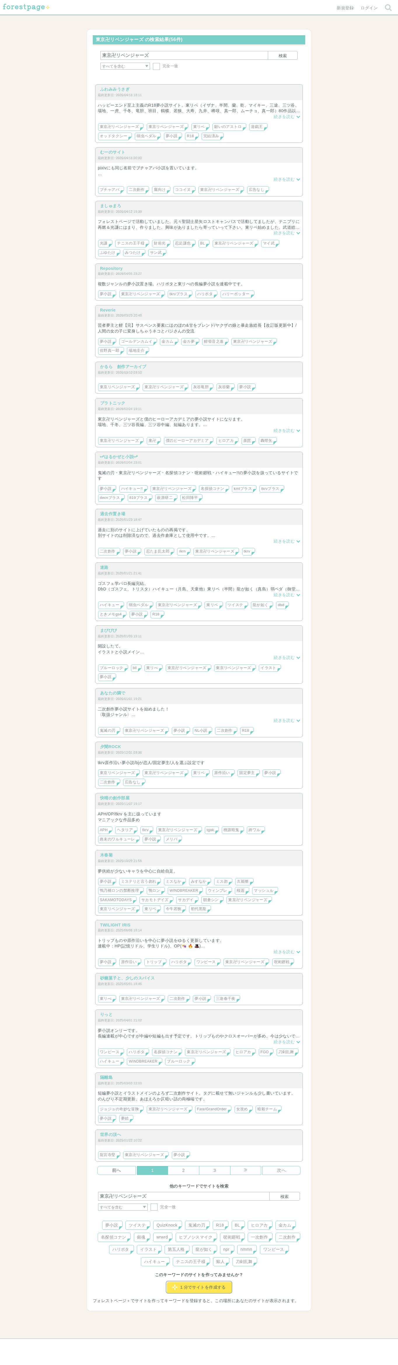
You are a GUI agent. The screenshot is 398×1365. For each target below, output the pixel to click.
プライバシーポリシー (262, 1345)
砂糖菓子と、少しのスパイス (127, 978)
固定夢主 (247, 773)
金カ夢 (189, 342)
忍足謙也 (183, 243)
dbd (281, 605)
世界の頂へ (110, 1134)
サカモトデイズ (155, 900)
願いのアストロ (228, 127)
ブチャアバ (109, 190)
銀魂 (141, 1237)
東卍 (152, 441)
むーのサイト (112, 152)
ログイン (369, 8)
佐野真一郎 (109, 351)
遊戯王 (257, 127)
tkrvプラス (179, 294)
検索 (283, 55)
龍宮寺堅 (108, 1155)
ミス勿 (222, 881)
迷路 (104, 567)
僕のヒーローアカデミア (187, 441)
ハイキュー (109, 605)
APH (104, 830)
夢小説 (171, 136)
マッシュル (263, 891)
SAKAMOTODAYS (116, 900)
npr (226, 1249)
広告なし (257, 190)
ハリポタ (205, 294)
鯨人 (220, 1261)
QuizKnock (166, 1225)
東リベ (199, 127)
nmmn (246, 1249)
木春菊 (106, 855)
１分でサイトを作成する (199, 1287)
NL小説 (201, 731)
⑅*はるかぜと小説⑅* (119, 456)
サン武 (156, 253)
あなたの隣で (112, 693)
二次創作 (136, 190)
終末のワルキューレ (117, 839)
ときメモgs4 (111, 614)
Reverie (108, 310)
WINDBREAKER (184, 891)
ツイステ (235, 605)
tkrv (247, 551)
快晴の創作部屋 (115, 798)
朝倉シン (211, 900)
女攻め (242, 1109)
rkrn (182, 551)
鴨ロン (154, 891)
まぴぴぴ (108, 630)
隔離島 (106, 1077)
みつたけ (133, 253)
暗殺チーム (267, 1109)
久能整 (243, 881)
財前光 (159, 243)
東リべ (152, 668)
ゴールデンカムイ (136, 342)
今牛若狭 (173, 909)
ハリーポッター (236, 294)
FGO (265, 1052)
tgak (210, 830)
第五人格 (176, 1249)
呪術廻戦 (282, 962)
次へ (281, 1170)
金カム (167, 342)
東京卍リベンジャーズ (119, 127)
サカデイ (186, 900)
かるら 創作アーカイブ (123, 366)
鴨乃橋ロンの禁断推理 (119, 891)
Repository (111, 268)
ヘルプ (124, 1345)
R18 (190, 136)
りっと (106, 1014)
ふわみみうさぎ (115, 89)
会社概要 (221, 1345)
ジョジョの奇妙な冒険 (119, 1109)
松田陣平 (190, 498)
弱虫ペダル (146, 136)
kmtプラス (243, 489)
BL (202, 243)
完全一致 (165, 66)
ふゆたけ (108, 253)
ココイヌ (183, 190)
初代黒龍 (199, 909)
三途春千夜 (225, 999)
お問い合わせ (157, 1345)
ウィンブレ (217, 891)
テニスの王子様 (130, 243)
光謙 (104, 243)
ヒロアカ (226, 441)
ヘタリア (125, 830)
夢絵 (125, 1118)
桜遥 (241, 891)
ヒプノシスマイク (195, 1237)
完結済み (211, 136)
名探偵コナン (212, 489)
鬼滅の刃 (108, 731)
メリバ (171, 839)
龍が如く (260, 605)
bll (135, 668)
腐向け (159, 190)
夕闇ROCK (110, 746)
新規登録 (345, 8)
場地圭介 (136, 351)
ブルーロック (111, 668)
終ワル (254, 830)
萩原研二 (165, 498)
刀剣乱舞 (286, 1052)
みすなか (199, 881)
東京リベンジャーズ (166, 127)
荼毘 (247, 441)
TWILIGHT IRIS (115, 925)
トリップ (154, 962)
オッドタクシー (113, 136)
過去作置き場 (112, 513)
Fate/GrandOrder (212, 1109)
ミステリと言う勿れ (138, 881)
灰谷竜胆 (201, 387)
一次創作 (259, 1237)
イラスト (268, 668)
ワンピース (206, 962)
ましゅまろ (110, 205)
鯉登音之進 (214, 342)
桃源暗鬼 (231, 830)
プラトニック (112, 403)
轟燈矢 (266, 441)
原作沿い (222, 773)
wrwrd (162, 1237)
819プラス (139, 498)
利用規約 (191, 1345)
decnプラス (110, 498)
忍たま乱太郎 (158, 551)
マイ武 (269, 243)
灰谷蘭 (224, 387)
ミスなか (173, 881)
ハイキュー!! (132, 489)
